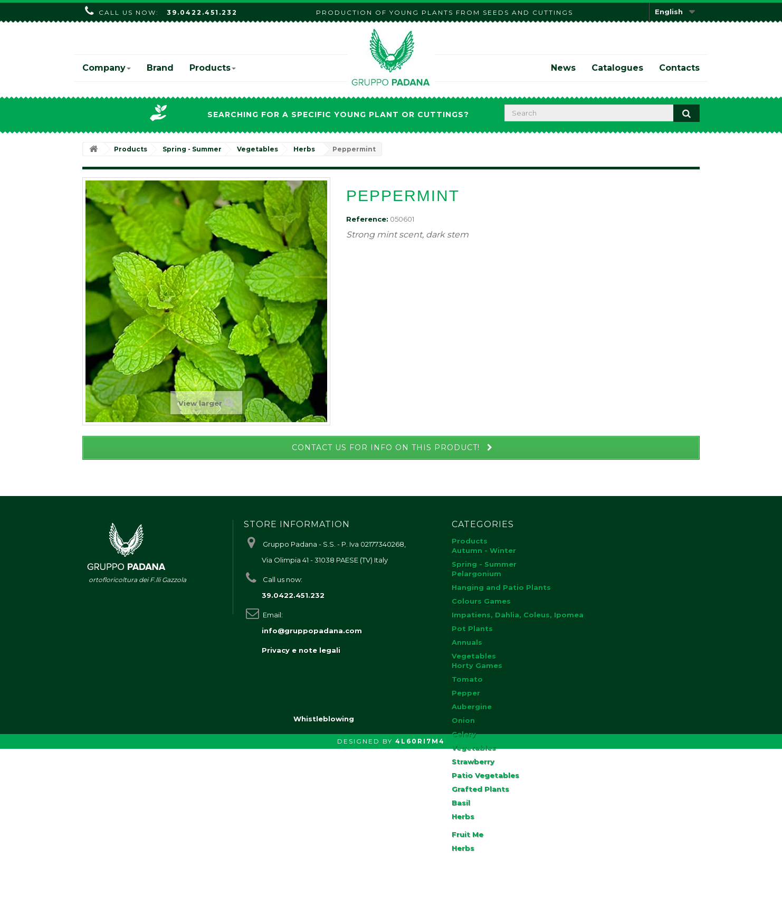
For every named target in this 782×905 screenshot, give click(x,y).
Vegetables (474, 656)
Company (106, 68)
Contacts (679, 68)
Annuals (467, 642)
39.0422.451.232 (202, 12)
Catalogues (617, 68)
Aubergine (472, 706)
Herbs (463, 816)
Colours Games (481, 601)
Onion (463, 720)
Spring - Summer (484, 564)
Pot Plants (472, 628)
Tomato (467, 679)
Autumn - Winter (484, 550)
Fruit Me (467, 834)
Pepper (466, 693)
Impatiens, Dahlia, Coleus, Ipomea (518, 615)
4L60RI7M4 (420, 897)
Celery (464, 734)
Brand (160, 68)
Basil (461, 802)
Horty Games (477, 665)
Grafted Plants (480, 789)
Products (212, 68)
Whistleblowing (323, 875)
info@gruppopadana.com (312, 630)
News (563, 68)
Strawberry (473, 761)
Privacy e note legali (301, 650)
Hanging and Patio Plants (501, 587)
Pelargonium (476, 573)
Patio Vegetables (485, 775)
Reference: (367, 219)
